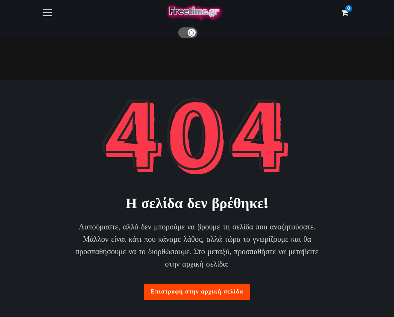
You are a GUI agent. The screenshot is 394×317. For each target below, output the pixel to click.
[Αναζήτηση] (209, 32)
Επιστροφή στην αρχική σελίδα (197, 291)
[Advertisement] (197, 58)
